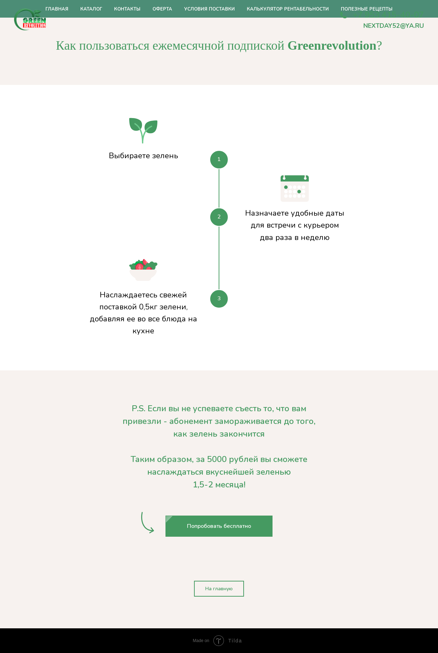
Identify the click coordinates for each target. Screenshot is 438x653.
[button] (219, 526)
